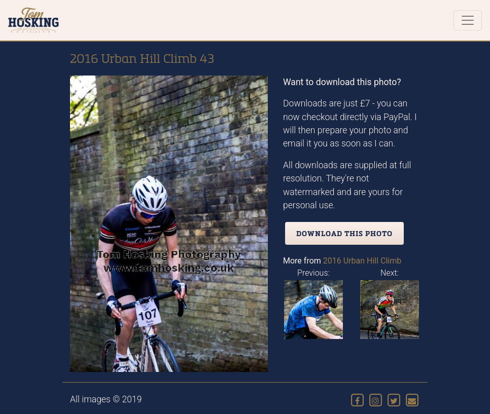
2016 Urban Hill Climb (362, 261)
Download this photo (344, 233)
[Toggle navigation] (467, 20)
